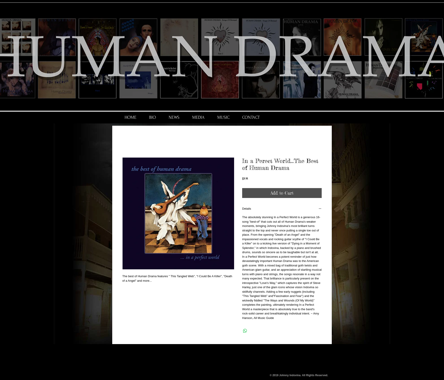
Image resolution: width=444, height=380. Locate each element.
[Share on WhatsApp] (245, 331)
